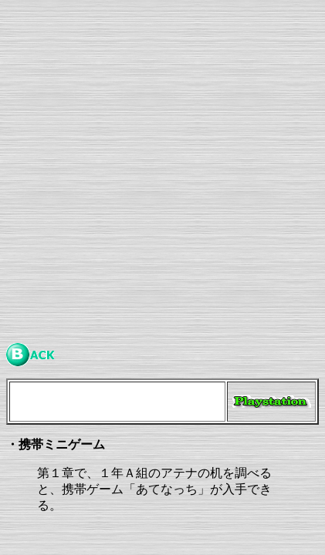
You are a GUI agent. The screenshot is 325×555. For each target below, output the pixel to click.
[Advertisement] (162, 168)
